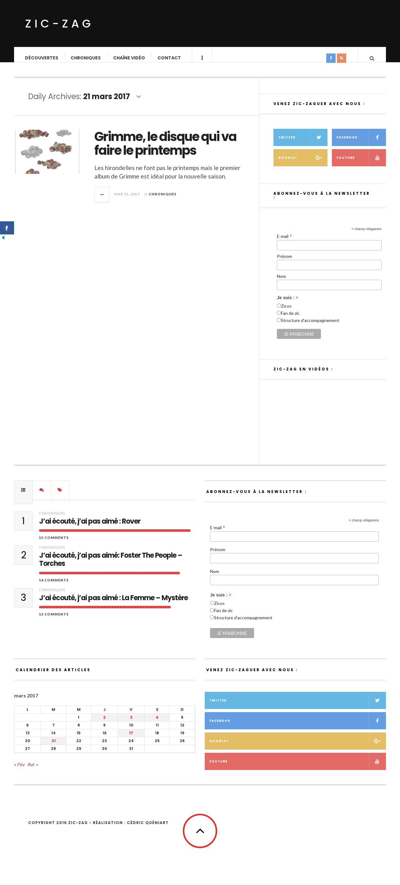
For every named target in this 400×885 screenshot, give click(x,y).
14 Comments (54, 586)
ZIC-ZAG (59, 24)
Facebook (361, 143)
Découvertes (41, 58)
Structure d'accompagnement (310, 326)
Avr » (33, 770)
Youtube (361, 164)
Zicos (286, 312)
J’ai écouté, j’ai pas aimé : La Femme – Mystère (113, 604)
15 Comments (54, 544)
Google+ (303, 164)
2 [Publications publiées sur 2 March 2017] (104, 723)
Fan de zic (290, 319)
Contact (169, 58)
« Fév (19, 770)
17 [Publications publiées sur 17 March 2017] (131, 739)
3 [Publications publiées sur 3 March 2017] (131, 723)
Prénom (284, 262)
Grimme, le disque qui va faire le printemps (165, 149)
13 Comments (54, 620)
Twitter (303, 143)
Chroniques (86, 58)
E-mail (284, 242)
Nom (281, 282)
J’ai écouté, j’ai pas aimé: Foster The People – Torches (110, 566)
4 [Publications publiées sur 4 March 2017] (157, 723)
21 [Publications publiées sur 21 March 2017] (54, 747)
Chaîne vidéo (129, 58)
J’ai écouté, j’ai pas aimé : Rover (89, 528)
